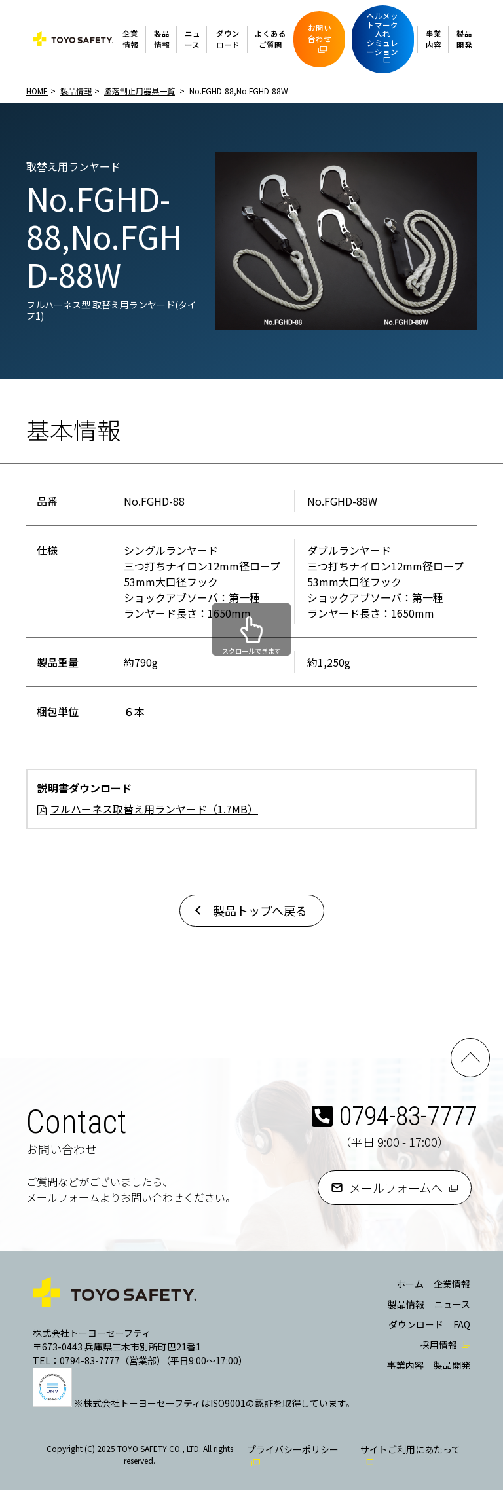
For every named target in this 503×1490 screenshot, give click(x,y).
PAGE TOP (470, 1057)
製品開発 (464, 39)
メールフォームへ (396, 1187)
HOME (37, 90)
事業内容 (433, 39)
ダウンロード (228, 39)
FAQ (461, 1324)
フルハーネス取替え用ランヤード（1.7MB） (154, 809)
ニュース (192, 39)
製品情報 (162, 39)
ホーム (410, 1283)
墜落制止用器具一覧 (139, 90)
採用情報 (438, 1344)
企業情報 (130, 39)
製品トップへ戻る (260, 910)
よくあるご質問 (270, 39)
